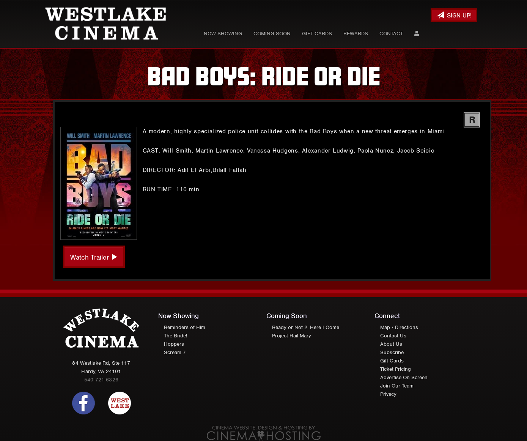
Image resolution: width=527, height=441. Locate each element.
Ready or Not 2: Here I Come (305, 327)
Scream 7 (175, 352)
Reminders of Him (184, 327)
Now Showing (223, 33)
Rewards (355, 33)
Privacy (388, 394)
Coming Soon (272, 33)
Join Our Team (397, 386)
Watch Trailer (94, 257)
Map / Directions (399, 327)
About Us (391, 344)
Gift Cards (317, 33)
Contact (391, 33)
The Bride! (175, 335)
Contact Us (393, 335)
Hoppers (174, 344)
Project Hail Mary (291, 335)
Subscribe (392, 352)
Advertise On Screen (404, 377)
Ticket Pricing (395, 369)
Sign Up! (454, 15)
